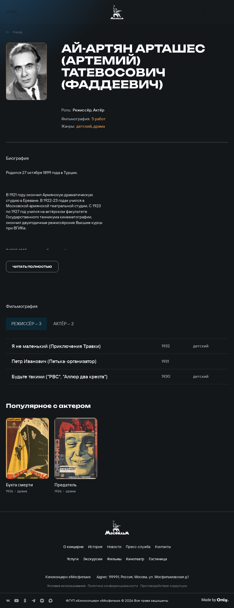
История (95, 546)
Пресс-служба (138, 546)
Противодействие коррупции (163, 586)
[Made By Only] (214, 600)
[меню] (11, 12)
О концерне (73, 546)
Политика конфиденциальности (113, 586)
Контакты (163, 546)
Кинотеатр (135, 559)
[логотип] (117, 12)
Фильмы (114, 559)
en (225, 12)
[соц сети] (8, 600)
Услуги (73, 559)
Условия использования (66, 586)
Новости (114, 546)
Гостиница (158, 559)
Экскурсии (93, 559)
